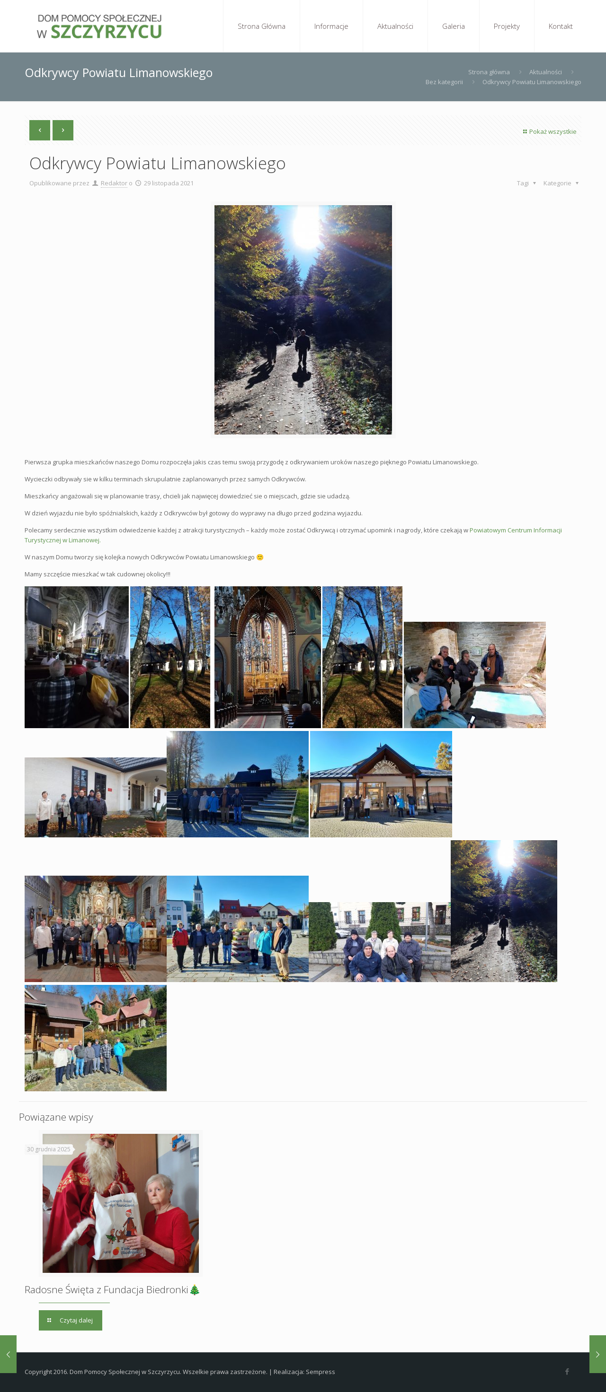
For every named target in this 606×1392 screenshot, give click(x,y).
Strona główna (489, 72)
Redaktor (114, 183)
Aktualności (545, 72)
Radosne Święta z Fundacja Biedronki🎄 (113, 1289)
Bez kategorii (444, 82)
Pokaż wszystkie (549, 131)
